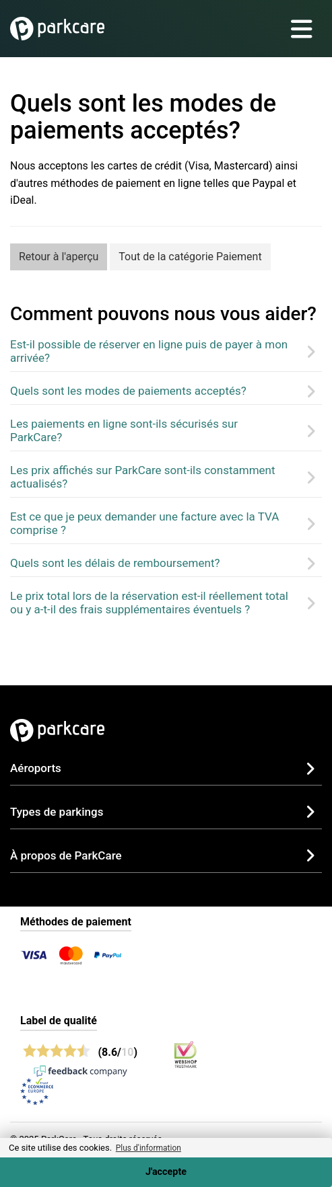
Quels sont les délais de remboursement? (115, 563)
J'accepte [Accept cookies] (166, 1172)
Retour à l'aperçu (58, 256)
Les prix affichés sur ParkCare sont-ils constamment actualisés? (142, 476)
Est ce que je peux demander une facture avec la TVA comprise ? (144, 523)
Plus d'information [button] (148, 1148)
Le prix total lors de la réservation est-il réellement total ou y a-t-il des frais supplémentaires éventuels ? (149, 602)
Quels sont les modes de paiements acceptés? (128, 390)
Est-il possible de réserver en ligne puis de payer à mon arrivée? (149, 351)
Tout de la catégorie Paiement (190, 256)
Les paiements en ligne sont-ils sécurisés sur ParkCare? (124, 430)
